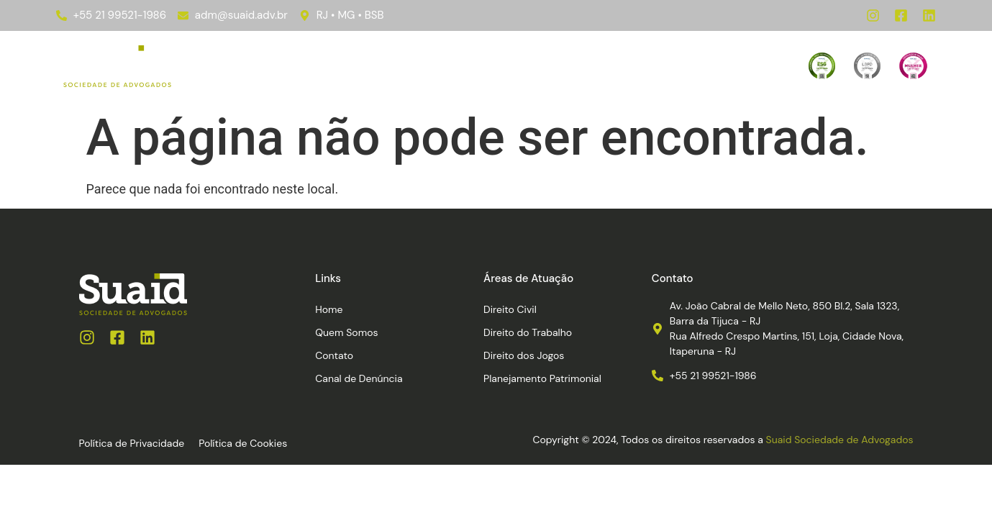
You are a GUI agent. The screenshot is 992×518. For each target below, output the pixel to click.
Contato (582, 65)
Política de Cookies (243, 443)
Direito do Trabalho (527, 332)
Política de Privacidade (132, 443)
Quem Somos (497, 65)
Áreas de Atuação (375, 66)
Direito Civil (510, 309)
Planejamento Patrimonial (542, 378)
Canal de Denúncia (684, 65)
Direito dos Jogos (523, 355)
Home (275, 65)
